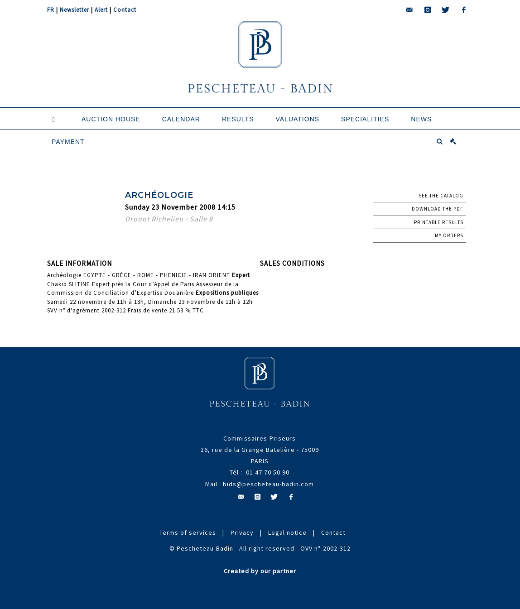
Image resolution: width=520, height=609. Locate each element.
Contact (124, 10)
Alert (101, 10)
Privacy (242, 532)
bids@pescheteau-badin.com (268, 484)
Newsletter (74, 10)
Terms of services (187, 532)
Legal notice (287, 532)
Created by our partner (260, 571)
